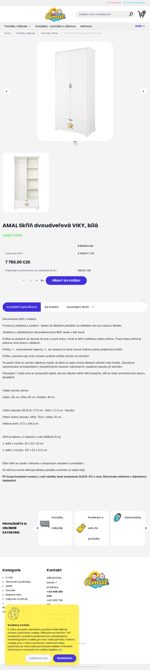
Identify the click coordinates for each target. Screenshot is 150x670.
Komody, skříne (49, 33)
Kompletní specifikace (22, 307)
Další (138, 26)
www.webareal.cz (88, 666)
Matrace (86, 26)
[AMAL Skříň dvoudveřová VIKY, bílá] (75, 91)
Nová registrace (136, 2)
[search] (115, 15)
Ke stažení (52, 307)
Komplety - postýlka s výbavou (55, 26)
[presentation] (6, 91)
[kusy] (30, 280)
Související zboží (81, 307)
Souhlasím (64, 658)
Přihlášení (115, 2)
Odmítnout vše (38, 658)
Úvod (7, 33)
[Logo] (22, 14)
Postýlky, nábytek (16, 26)
